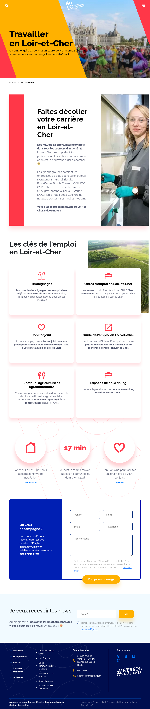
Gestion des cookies (19, 705)
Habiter (17, 662)
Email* (77, 526)
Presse (31, 702)
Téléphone (112, 526)
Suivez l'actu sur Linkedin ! (46, 687)
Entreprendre (20, 656)
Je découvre (30, 482)
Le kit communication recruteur (46, 666)
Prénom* (78, 514)
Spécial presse (46, 681)
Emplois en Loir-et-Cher (46, 675)
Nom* (109, 514)
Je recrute (18, 678)
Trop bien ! (119, 482)
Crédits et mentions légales (50, 702)
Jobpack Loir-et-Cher (47, 652)
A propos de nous (18, 702)
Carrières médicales (18, 670)
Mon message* (82, 538)
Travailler (18, 650)
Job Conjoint (44, 658)
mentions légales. (89, 629)
